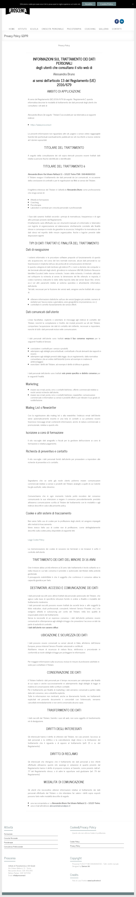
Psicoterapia (8, 842)
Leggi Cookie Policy (36, 539)
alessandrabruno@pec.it (60, 805)
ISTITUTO (22, 28)
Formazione (8, 833)
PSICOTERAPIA (74, 28)
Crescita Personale (11, 838)
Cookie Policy (74, 841)
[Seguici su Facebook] (117, 21)
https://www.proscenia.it (41, 124)
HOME (12, 28)
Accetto (88, 4)
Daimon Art (86, 866)
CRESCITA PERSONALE (53, 28)
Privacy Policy (75, 845)
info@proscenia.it (19, 875)
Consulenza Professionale (13, 846)
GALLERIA (104, 28)
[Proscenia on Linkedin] (122, 21)
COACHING (90, 28)
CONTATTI (117, 28)
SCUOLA (34, 28)
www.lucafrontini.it (94, 880)
